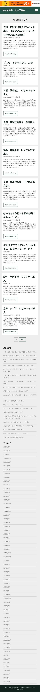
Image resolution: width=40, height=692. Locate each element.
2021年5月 (6, 666)
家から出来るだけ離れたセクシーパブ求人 (16, 422)
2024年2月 (6, 541)
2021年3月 (6, 674)
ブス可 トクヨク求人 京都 (18, 62)
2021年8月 (6, 655)
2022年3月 (6, 628)
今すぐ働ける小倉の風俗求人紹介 (13, 437)
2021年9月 (6, 651)
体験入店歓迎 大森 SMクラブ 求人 (13, 412)
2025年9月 (6, 469)
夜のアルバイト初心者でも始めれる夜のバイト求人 (19, 387)
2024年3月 (6, 538)
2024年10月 (7, 511)
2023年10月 (7, 556)
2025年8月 (6, 473)
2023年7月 (6, 568)
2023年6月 (6, 572)
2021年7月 (6, 659)
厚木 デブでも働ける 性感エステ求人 (15, 391)
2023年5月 (6, 575)
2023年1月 (6, 591)
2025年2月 (6, 496)
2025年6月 (6, 481)
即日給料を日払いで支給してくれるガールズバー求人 (20, 355)
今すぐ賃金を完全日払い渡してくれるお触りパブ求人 (20, 352)
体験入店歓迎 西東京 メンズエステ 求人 (15, 433)
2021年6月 (6, 663)
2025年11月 (7, 462)
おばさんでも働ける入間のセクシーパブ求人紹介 (18, 426)
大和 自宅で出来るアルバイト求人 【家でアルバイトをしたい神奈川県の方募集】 (19, 31)
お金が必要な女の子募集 (13, 10)
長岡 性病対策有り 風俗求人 (18, 122)
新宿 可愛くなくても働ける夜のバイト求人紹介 (18, 365)
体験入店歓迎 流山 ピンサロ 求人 (13, 429)
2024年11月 (7, 507)
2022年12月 (7, 594)
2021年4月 (6, 670)
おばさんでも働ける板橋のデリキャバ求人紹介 (17, 408)
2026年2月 (6, 451)
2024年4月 (6, 534)
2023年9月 (6, 560)
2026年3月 (6, 447)
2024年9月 (6, 515)
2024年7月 (6, 522)
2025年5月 (6, 485)
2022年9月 (6, 606)
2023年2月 (6, 587)
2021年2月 (6, 678)
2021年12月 (7, 640)
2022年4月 (6, 625)
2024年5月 (6, 530)
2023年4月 (6, 579)
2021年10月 (7, 647)
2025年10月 (7, 466)
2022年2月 (6, 632)
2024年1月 (6, 545)
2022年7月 (6, 613)
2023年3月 (6, 583)
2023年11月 (7, 553)
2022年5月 (6, 621)
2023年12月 (7, 549)
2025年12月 (7, 458)
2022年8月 (6, 610)
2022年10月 (7, 602)
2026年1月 (6, 454)
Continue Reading (10, 54)
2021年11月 (7, 644)
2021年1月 (6, 681)
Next (22, 339)
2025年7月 (6, 477)
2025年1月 (6, 500)
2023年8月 (6, 564)
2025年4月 (6, 488)
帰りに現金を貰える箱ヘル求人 (13, 404)
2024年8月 (6, 519)
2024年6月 (6, 526)
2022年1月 (6, 636)
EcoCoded (20, 689)
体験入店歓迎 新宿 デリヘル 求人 (13, 401)
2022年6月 (6, 617)
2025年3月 (6, 492)
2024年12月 (7, 503)
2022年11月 (7, 598)
